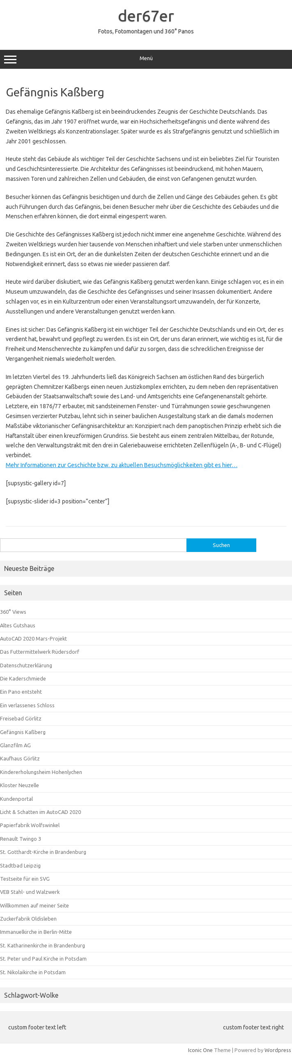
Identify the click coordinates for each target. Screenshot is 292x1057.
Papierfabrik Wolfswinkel (30, 825)
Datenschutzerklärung (26, 665)
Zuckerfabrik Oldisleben (28, 918)
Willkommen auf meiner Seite (34, 905)
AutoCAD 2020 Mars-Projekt (33, 638)
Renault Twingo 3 (20, 839)
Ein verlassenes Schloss (27, 705)
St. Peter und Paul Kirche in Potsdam (43, 958)
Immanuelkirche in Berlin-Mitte (36, 932)
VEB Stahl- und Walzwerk (30, 892)
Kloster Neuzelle (19, 785)
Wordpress (277, 1050)
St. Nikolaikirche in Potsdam (33, 972)
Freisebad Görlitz (20, 718)
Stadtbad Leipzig (20, 865)
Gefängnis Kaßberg (23, 732)
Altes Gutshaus (17, 625)
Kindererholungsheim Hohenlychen (41, 772)
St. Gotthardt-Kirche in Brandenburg (43, 852)
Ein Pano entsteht (21, 692)
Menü (146, 59)
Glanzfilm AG (15, 745)
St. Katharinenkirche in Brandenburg (42, 945)
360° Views (13, 612)
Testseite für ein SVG (25, 879)
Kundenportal (16, 799)
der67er (146, 15)
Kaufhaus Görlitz (20, 758)
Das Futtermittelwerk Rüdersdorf (39, 652)
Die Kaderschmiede (23, 678)
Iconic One (200, 1050)
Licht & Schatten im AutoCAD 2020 (40, 812)
